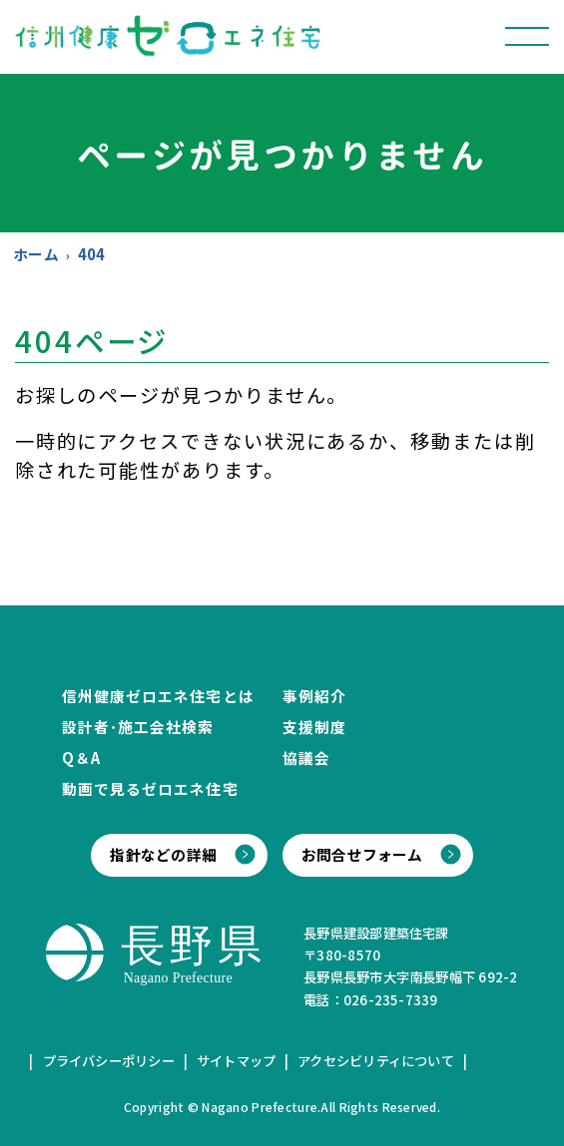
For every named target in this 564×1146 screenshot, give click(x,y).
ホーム (36, 253)
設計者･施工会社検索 (138, 726)
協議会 (306, 757)
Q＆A (81, 757)
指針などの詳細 (163, 854)
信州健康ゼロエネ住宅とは (158, 695)
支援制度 (314, 726)
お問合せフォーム (362, 854)
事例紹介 (314, 695)
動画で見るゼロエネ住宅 (150, 788)
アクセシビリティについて (375, 1060)
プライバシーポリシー (109, 1060)
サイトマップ (236, 1060)
